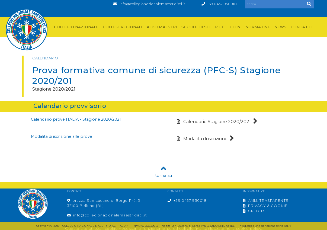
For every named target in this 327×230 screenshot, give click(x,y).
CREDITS (254, 211)
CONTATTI (301, 27)
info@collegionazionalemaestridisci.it (152, 4)
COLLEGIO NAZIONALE (76, 27)
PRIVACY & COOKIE (265, 206)
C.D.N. (235, 27)
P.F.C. (220, 27)
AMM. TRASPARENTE (265, 201)
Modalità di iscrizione (205, 138)
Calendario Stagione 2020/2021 (217, 121)
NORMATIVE (257, 27)
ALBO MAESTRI (162, 27)
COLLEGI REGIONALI (122, 27)
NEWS (280, 27)
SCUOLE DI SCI (196, 27)
